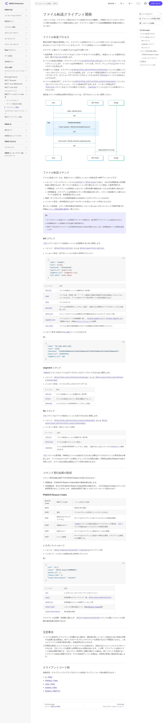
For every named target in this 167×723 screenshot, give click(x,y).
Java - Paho (50, 684)
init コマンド (146, 41)
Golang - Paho (51, 687)
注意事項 (143, 61)
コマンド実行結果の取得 (148, 51)
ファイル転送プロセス (147, 34)
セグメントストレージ (83, 321)
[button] (26, 10)
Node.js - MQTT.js (52, 691)
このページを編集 (146, 23)
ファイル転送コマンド (147, 37)
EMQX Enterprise (14, 3)
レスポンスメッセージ (149, 58)
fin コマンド (146, 47)
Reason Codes (94, 607)
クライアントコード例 (147, 65)
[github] (145, 3)
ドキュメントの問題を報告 (149, 18)
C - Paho (48, 677)
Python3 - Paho (51, 680)
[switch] (138, 3)
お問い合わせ (155, 3)
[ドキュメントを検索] (46, 3)
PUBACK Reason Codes (150, 54)
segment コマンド (148, 44)
